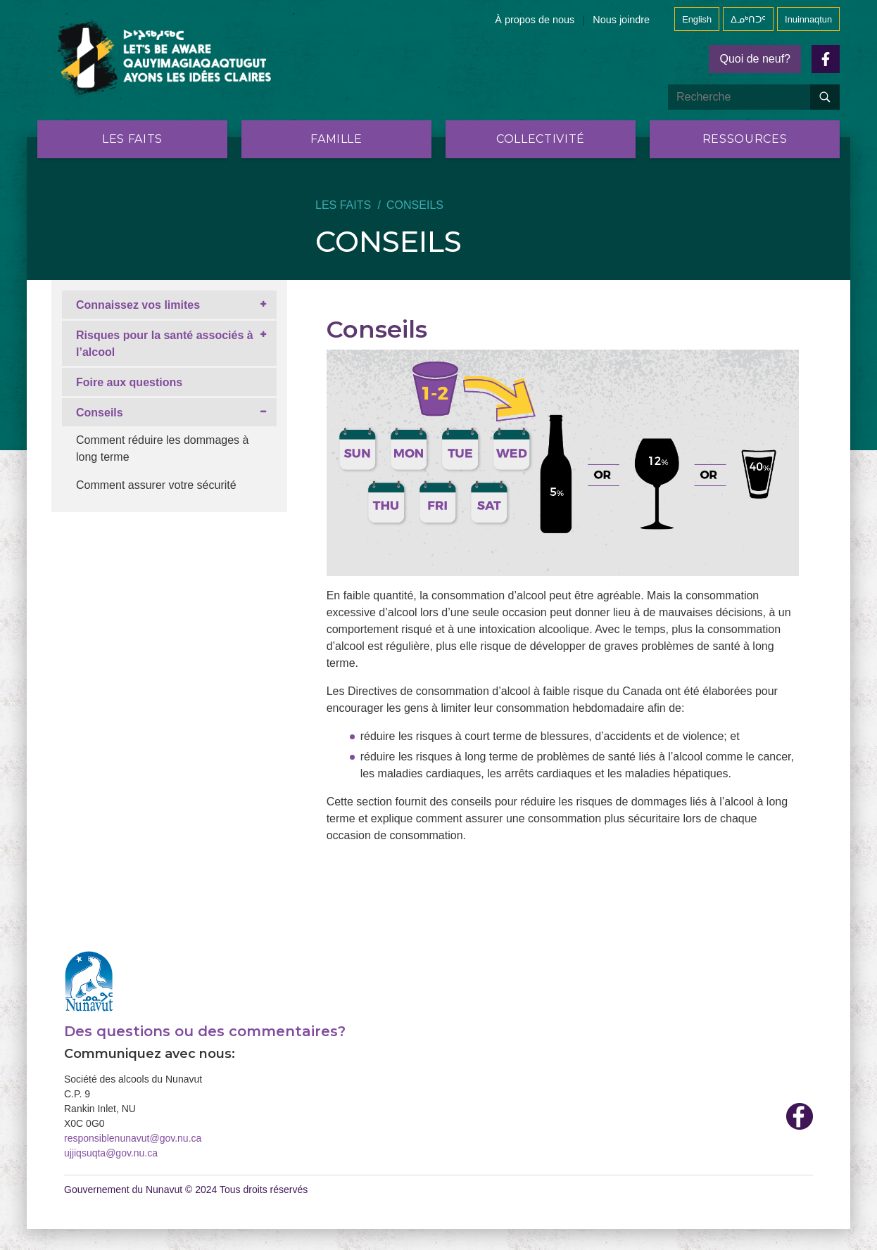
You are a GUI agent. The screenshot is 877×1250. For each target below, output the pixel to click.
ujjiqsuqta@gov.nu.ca (111, 1153)
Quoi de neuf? (754, 59)
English (697, 19)
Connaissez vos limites (138, 305)
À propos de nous (534, 19)
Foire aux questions (129, 382)
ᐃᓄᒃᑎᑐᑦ (748, 19)
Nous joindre (621, 19)
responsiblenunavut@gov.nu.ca (132, 1138)
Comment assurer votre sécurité (156, 485)
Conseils (99, 413)
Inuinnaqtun (808, 19)
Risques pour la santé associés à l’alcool (164, 343)
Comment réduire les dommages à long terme (162, 448)
